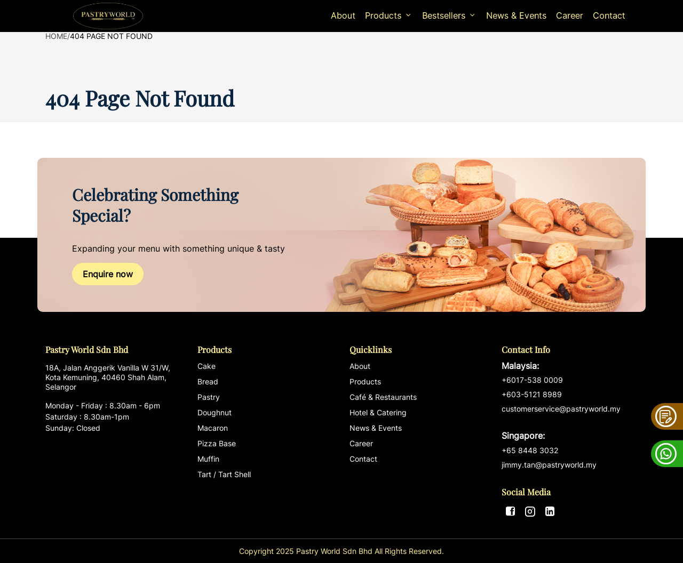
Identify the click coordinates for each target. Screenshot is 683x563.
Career (569, 15)
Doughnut (214, 412)
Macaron (212, 427)
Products (365, 381)
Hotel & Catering (378, 412)
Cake (206, 366)
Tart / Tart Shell (224, 474)
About (343, 15)
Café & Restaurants (383, 396)
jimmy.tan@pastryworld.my (549, 464)
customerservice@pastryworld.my (570, 422)
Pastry (208, 396)
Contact (609, 15)
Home (56, 36)
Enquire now (108, 274)
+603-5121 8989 (532, 394)
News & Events (516, 15)
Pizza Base (216, 443)
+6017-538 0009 (532, 379)
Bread (207, 381)
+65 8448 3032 (530, 450)
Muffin (208, 458)
